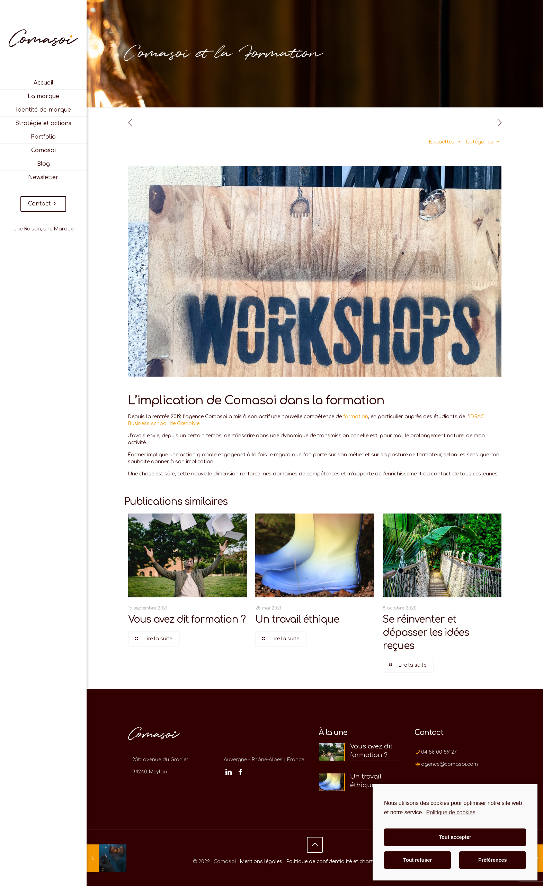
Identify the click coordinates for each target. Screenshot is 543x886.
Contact (43, 204)
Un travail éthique (297, 619)
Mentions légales (261, 861)
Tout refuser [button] (417, 860)
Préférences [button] (492, 860)
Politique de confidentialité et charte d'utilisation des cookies (361, 861)
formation (355, 416)
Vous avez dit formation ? (187, 619)
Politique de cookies (450, 812)
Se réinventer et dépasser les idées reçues (426, 632)
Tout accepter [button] (455, 837)
